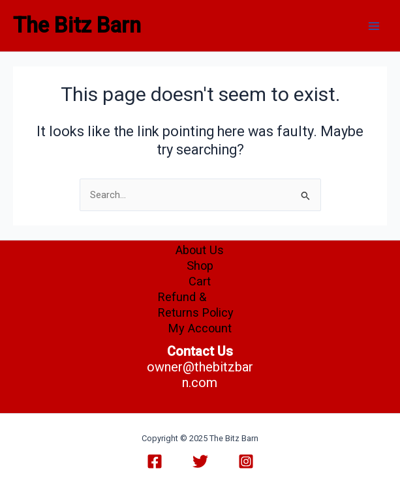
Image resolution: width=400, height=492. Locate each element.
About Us (200, 250)
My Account (200, 328)
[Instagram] (246, 461)
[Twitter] (200, 461)
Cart (200, 281)
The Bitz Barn (77, 25)
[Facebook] (154, 461)
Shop (200, 265)
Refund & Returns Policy (196, 304)
